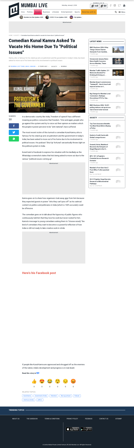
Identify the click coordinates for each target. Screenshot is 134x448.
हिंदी (37, 373)
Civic (23, 12)
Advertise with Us (89, 12)
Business (46, 12)
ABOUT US (15, 419)
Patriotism (54, 396)
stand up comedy (28, 400)
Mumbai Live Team (17, 66)
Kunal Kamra (27, 396)
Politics (30, 12)
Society (38, 12)
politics (40, 400)
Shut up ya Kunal (65, 396)
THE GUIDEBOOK (32, 419)
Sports (77, 12)
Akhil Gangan (31, 66)
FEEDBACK (88, 419)
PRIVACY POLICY (72, 419)
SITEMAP (118, 419)
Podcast (77, 396)
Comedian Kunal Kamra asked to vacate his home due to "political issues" (42, 35)
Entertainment (66, 12)
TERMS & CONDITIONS (52, 419)
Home (10, 35)
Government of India (41, 396)
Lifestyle (55, 12)
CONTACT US (103, 419)
